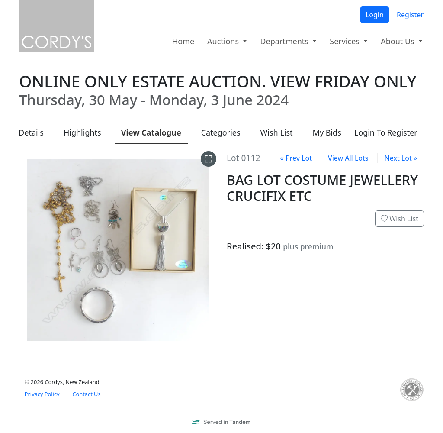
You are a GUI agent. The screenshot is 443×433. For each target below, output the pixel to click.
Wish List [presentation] (276, 132)
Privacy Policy (42, 394)
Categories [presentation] (221, 132)
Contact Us (86, 394)
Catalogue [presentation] (151, 132)
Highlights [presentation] (82, 132)
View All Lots (348, 158)
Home (183, 41)
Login (375, 14)
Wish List (399, 218)
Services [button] (345, 41)
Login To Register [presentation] (385, 132)
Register (410, 14)
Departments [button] (285, 41)
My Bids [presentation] (327, 132)
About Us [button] (398, 41)
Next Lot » (401, 158)
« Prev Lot (296, 158)
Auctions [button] (224, 41)
